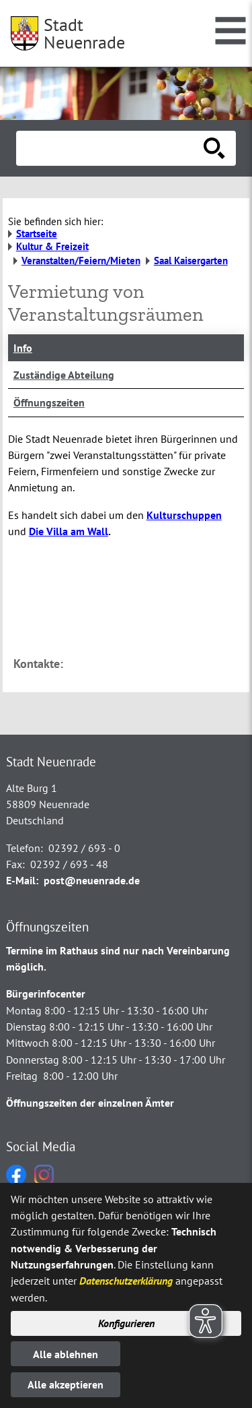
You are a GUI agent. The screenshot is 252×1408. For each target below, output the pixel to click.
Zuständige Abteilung (63, 374)
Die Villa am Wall (68, 531)
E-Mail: (22, 880)
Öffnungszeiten (49, 402)
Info (22, 348)
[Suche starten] (214, 148)
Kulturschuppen (184, 515)
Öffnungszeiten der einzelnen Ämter (90, 1102)
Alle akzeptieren (65, 1384)
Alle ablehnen (65, 1354)
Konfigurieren (126, 1323)
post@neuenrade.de (92, 880)
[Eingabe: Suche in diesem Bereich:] (111, 148)
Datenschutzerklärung (126, 1280)
